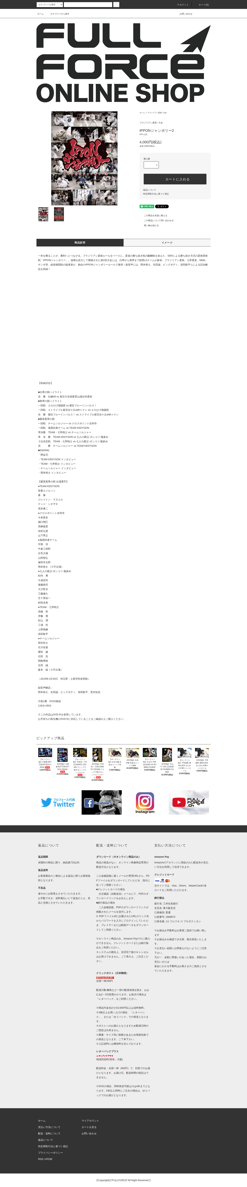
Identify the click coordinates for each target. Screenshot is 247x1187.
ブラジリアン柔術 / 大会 (157, 113)
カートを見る (89, 1127)
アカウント (181, 5)
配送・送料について (49, 1133)
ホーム (40, 14)
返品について (149, 190)
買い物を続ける (149, 225)
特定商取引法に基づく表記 (156, 194)
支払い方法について (49, 1127)
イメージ (167, 242)
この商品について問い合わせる (157, 220)
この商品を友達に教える (153, 215)
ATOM (48, 1159)
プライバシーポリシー (50, 1152)
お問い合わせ (183, 14)
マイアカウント (90, 1120)
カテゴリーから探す (58, 14)
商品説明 (80, 242)
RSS (40, 1159)
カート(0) (201, 5)
